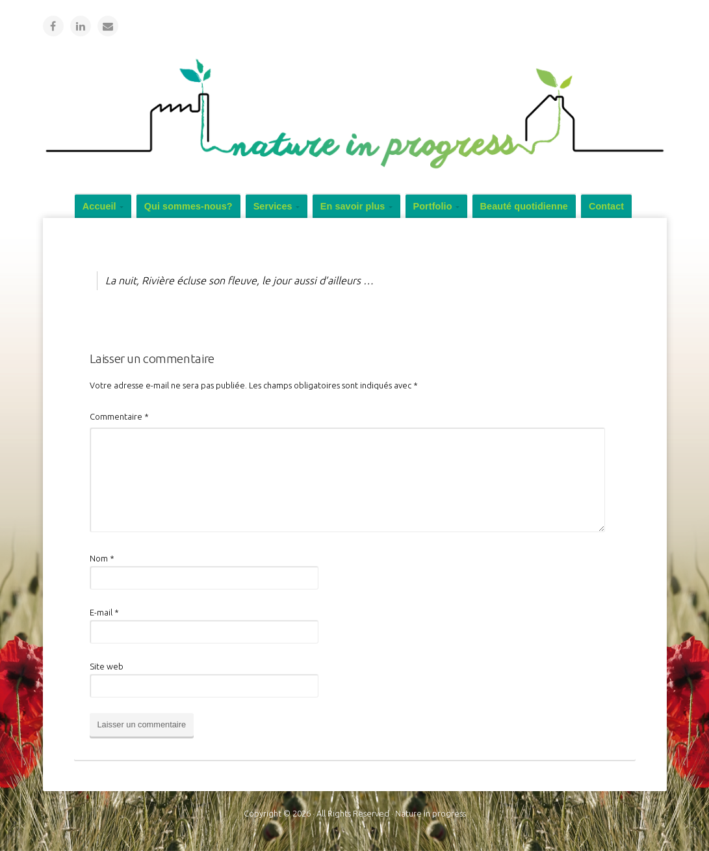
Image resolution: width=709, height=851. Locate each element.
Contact (606, 206)
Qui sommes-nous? (188, 206)
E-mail (104, 612)
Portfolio (432, 206)
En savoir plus (352, 206)
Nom (102, 558)
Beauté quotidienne (524, 206)
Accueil (99, 206)
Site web (106, 666)
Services (272, 206)
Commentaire (119, 416)
